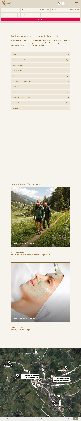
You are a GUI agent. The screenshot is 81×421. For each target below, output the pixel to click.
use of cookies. (67, 419)
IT (71, 3)
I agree (75, 419)
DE (67, 3)
